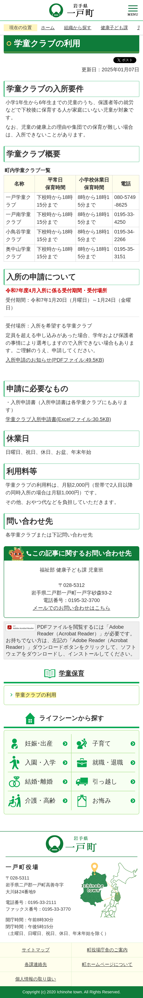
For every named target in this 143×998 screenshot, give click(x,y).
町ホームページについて (107, 964)
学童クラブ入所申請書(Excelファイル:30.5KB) (58, 419)
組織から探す (77, 27)
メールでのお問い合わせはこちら (71, 608)
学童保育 (71, 673)
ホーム (48, 27)
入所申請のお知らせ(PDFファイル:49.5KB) (55, 360)
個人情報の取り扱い (35, 978)
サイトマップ (36, 949)
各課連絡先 (36, 964)
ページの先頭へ (128, 838)
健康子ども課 (114, 27)
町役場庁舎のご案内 (107, 949)
